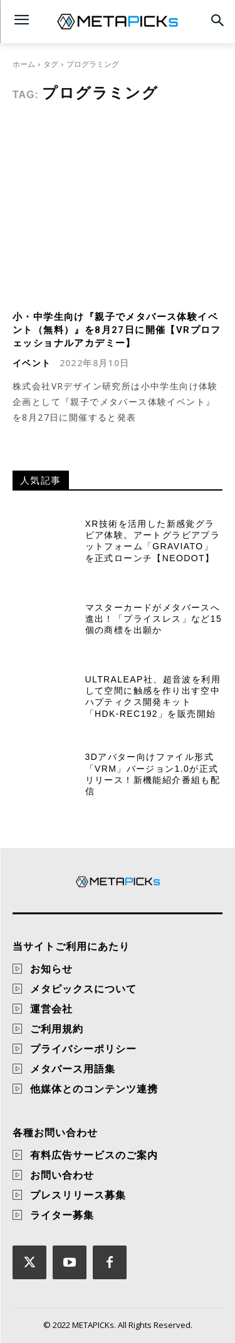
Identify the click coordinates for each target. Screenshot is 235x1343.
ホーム (24, 64)
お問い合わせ (62, 1175)
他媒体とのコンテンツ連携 (94, 1089)
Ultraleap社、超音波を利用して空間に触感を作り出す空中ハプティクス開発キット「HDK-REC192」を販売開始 (153, 696)
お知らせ (51, 969)
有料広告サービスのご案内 (94, 1155)
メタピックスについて (83, 989)
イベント (32, 363)
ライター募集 (62, 1215)
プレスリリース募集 (78, 1195)
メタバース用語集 (72, 1069)
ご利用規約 (56, 1029)
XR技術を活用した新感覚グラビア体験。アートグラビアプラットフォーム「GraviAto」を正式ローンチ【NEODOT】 (153, 541)
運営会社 (51, 1009)
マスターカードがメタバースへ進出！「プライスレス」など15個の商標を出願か (153, 618)
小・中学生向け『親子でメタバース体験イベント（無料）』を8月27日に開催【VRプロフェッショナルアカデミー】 (117, 330)
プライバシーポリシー (83, 1049)
